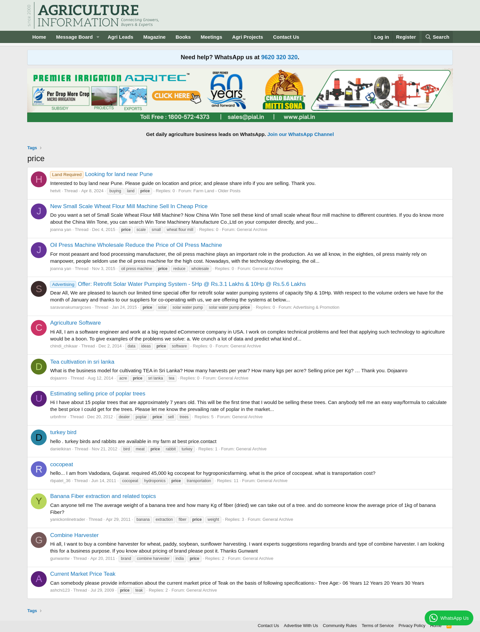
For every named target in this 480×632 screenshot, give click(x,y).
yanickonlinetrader (67, 519)
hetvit (55, 190)
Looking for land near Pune (101, 174)
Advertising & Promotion (316, 307)
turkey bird (63, 432)
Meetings (211, 37)
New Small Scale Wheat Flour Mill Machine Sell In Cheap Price (128, 206)
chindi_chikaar (64, 345)
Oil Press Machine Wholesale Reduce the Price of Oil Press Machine (136, 245)
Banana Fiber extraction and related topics (103, 496)
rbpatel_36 (60, 480)
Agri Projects (247, 37)
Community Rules (340, 625)
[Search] (437, 37)
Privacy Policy (412, 625)
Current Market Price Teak (82, 574)
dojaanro (58, 378)
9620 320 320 (279, 57)
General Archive (252, 229)
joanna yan (60, 229)
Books (183, 37)
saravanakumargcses (70, 307)
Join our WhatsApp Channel (300, 134)
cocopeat (61, 464)
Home (39, 37)
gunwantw (60, 558)
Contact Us (286, 37)
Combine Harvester (74, 535)
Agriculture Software (75, 323)
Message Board (74, 37)
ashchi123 (60, 590)
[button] (98, 37)
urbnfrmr (58, 416)
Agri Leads (120, 37)
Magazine (154, 37)
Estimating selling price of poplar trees (97, 393)
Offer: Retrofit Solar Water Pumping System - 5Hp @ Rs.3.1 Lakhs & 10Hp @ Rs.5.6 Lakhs (178, 284)
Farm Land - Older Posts (216, 190)
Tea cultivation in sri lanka (82, 362)
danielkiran (60, 448)
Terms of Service (378, 625)
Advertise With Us (301, 625)
